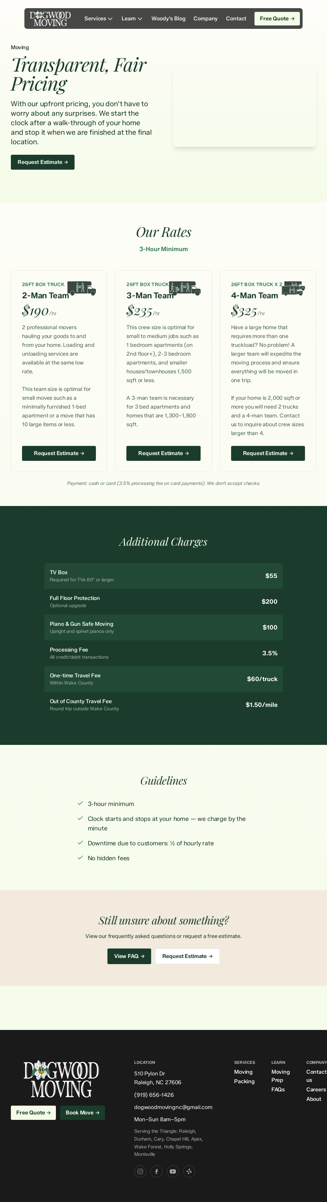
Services (99, 18)
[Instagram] (140, 1171)
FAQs (278, 1089)
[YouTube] (173, 1171)
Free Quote (277, 18)
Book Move (82, 1112)
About (313, 1099)
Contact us (316, 1076)
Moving (243, 1072)
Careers (316, 1089)
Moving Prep (280, 1076)
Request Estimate (43, 162)
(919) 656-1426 (154, 1095)
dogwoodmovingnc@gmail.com (173, 1107)
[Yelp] (189, 1171)
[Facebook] (156, 1171)
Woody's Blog (168, 18)
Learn (132, 18)
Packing (244, 1081)
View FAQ (129, 956)
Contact (236, 18)
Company (205, 18)
